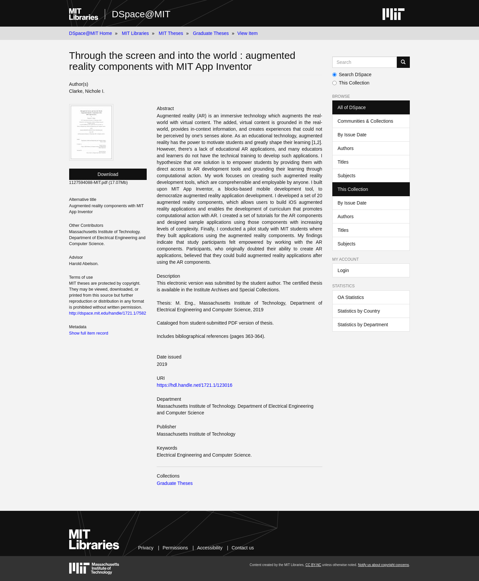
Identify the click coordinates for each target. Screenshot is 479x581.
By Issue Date (352, 134)
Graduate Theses (211, 33)
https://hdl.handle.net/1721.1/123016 (194, 385)
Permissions (175, 547)
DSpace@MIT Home (90, 33)
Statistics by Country (359, 311)
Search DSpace (352, 74)
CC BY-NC (313, 565)
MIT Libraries (135, 33)
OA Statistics (351, 297)
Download (107, 174)
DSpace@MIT (141, 14)
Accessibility (209, 547)
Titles (343, 162)
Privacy (145, 547)
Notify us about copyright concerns (383, 565)
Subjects (347, 175)
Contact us (243, 547)
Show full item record (88, 333)
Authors (346, 148)
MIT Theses (171, 33)
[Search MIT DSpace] (364, 62)
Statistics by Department (363, 324)
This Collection (351, 82)
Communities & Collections (365, 121)
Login (343, 270)
